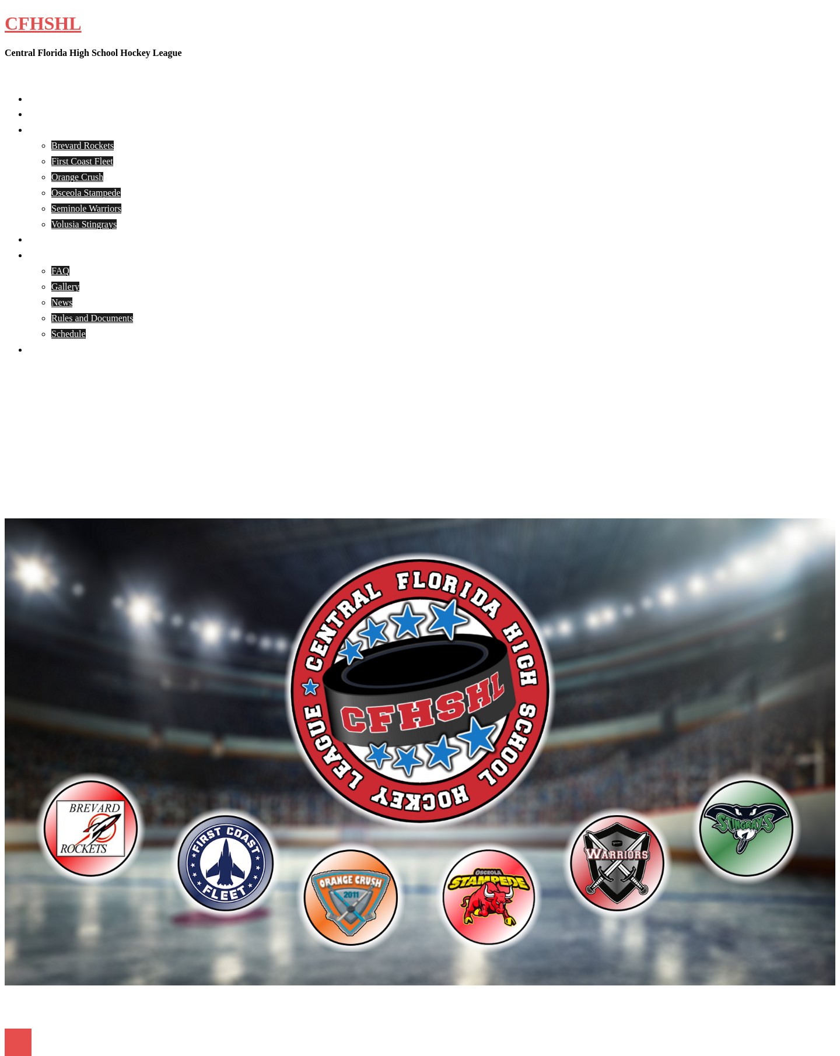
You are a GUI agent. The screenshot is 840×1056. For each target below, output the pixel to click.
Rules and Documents (92, 318)
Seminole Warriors (86, 208)
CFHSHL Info (54, 255)
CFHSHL (43, 23)
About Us (46, 114)
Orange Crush (77, 177)
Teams (40, 130)
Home (39, 99)
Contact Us (49, 350)
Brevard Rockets (82, 145)
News (61, 302)
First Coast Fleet (82, 161)
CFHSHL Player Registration (83, 239)
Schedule (68, 334)
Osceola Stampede (86, 193)
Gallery (65, 287)
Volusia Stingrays (84, 224)
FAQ (60, 271)
